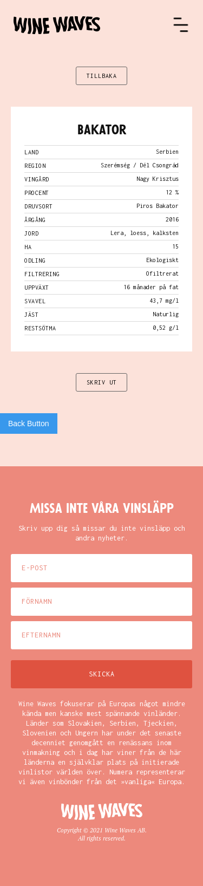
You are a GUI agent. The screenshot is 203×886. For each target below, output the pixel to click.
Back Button (28, 423)
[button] (180, 25)
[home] (93, 25)
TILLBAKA (102, 76)
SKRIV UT (102, 382)
